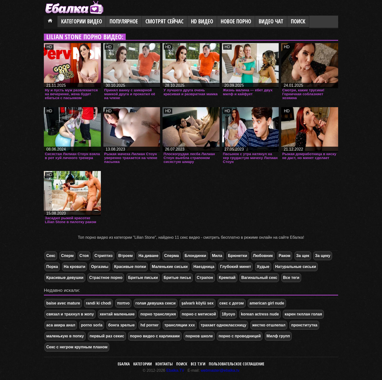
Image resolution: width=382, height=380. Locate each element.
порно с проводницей (240, 336)
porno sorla (91, 325)
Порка (52, 267)
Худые (263, 267)
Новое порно (236, 21)
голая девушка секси (155, 303)
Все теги (291, 278)
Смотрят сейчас (164, 21)
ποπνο (123, 303)
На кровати (75, 267)
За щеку (322, 256)
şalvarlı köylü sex (197, 303)
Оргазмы (99, 267)
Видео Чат (271, 21)
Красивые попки (130, 267)
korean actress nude (260, 314)
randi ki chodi (98, 303)
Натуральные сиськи (295, 267)
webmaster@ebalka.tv (220, 370)
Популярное (124, 21)
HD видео (202, 21)
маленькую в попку (65, 336)
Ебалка (124, 364)
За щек (302, 256)
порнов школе (199, 336)
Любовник (263, 256)
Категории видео (81, 21)
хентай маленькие (117, 314)
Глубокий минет (235, 267)
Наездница (203, 267)
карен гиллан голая (303, 314)
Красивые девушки (65, 278)
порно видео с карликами (155, 336)
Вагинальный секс (259, 278)
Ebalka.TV (175, 370)
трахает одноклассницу (224, 325)
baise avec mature (63, 303)
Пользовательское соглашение (236, 364)
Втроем (125, 256)
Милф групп (278, 336)
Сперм (67, 256)
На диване (148, 256)
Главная (50, 22)
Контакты (164, 364)
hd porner (149, 325)
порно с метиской (199, 314)
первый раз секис (107, 336)
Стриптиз (104, 256)
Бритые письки (143, 278)
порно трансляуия (158, 314)
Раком (285, 256)
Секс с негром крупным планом (76, 347)
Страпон (205, 278)
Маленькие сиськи (170, 267)
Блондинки (195, 256)
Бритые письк (177, 278)
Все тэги (198, 364)
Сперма (171, 256)
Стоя (84, 256)
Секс (50, 256)
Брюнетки (237, 256)
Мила (217, 256)
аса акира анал (60, 325)
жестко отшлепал (269, 325)
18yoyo (228, 314)
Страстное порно (105, 278)
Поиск (298, 21)
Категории (142, 364)
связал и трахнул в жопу (70, 314)
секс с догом (232, 303)
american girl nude (266, 303)
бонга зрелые (121, 325)
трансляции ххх (179, 325)
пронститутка (304, 325)
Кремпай (227, 278)
